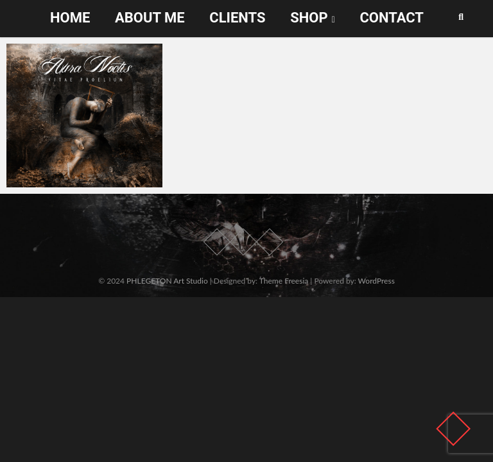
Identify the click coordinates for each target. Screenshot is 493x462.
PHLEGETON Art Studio (167, 281)
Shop (308, 18)
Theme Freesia (283, 281)
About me (150, 18)
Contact (391, 18)
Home (70, 18)
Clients (237, 18)
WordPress (376, 281)
